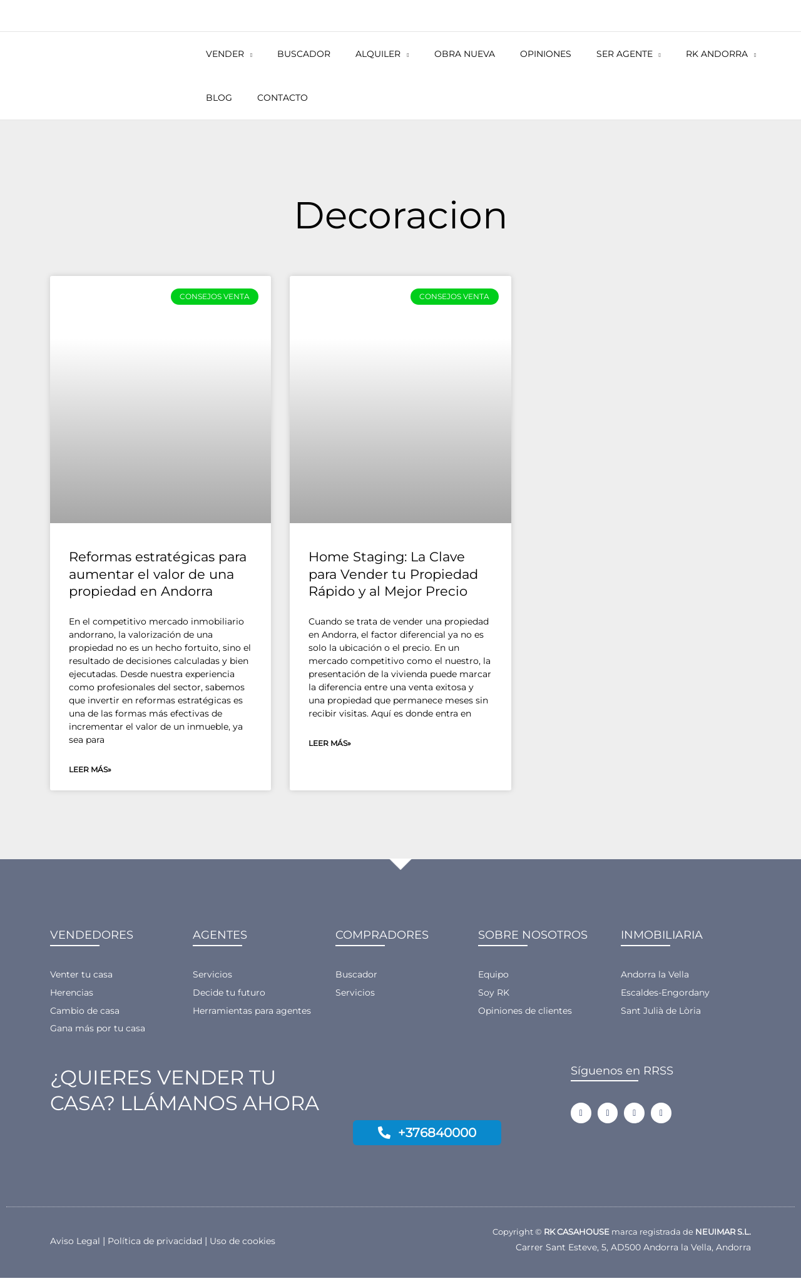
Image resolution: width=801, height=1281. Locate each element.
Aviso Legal (76, 1244)
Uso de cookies (252, 1244)
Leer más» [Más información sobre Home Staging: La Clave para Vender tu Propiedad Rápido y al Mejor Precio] (330, 743)
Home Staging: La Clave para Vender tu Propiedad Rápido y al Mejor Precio (393, 574)
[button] (242, 54)
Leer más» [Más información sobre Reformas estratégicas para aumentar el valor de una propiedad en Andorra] (90, 770)
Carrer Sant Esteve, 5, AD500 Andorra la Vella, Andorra (626, 1250)
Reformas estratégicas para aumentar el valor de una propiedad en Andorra (158, 574)
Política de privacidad (160, 1244)
